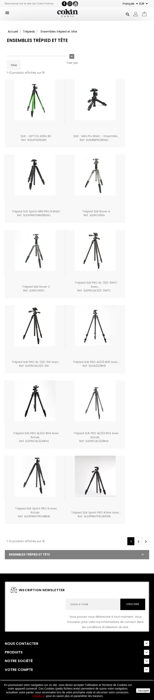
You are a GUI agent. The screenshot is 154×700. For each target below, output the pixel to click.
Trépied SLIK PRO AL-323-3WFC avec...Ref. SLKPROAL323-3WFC (96, 287)
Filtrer (14, 65)
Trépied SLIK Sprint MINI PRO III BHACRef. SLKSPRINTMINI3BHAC (36, 213)
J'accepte (143, 690)
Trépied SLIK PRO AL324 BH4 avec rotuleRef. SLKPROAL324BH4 (36, 437)
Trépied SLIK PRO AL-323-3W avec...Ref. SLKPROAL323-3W (36, 364)
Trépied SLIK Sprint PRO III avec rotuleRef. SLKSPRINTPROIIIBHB (36, 512)
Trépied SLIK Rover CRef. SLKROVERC (36, 289)
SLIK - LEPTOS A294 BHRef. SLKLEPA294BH (36, 138)
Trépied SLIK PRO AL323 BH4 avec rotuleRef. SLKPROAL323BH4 (96, 437)
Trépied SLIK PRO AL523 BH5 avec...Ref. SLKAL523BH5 (96, 364)
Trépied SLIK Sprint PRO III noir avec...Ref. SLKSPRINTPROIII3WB (96, 514)
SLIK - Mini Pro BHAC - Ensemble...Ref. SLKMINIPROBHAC (96, 138)
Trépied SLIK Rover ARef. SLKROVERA (96, 213)
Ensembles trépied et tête (29, 554)
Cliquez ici (38, 696)
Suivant (146, 541)
